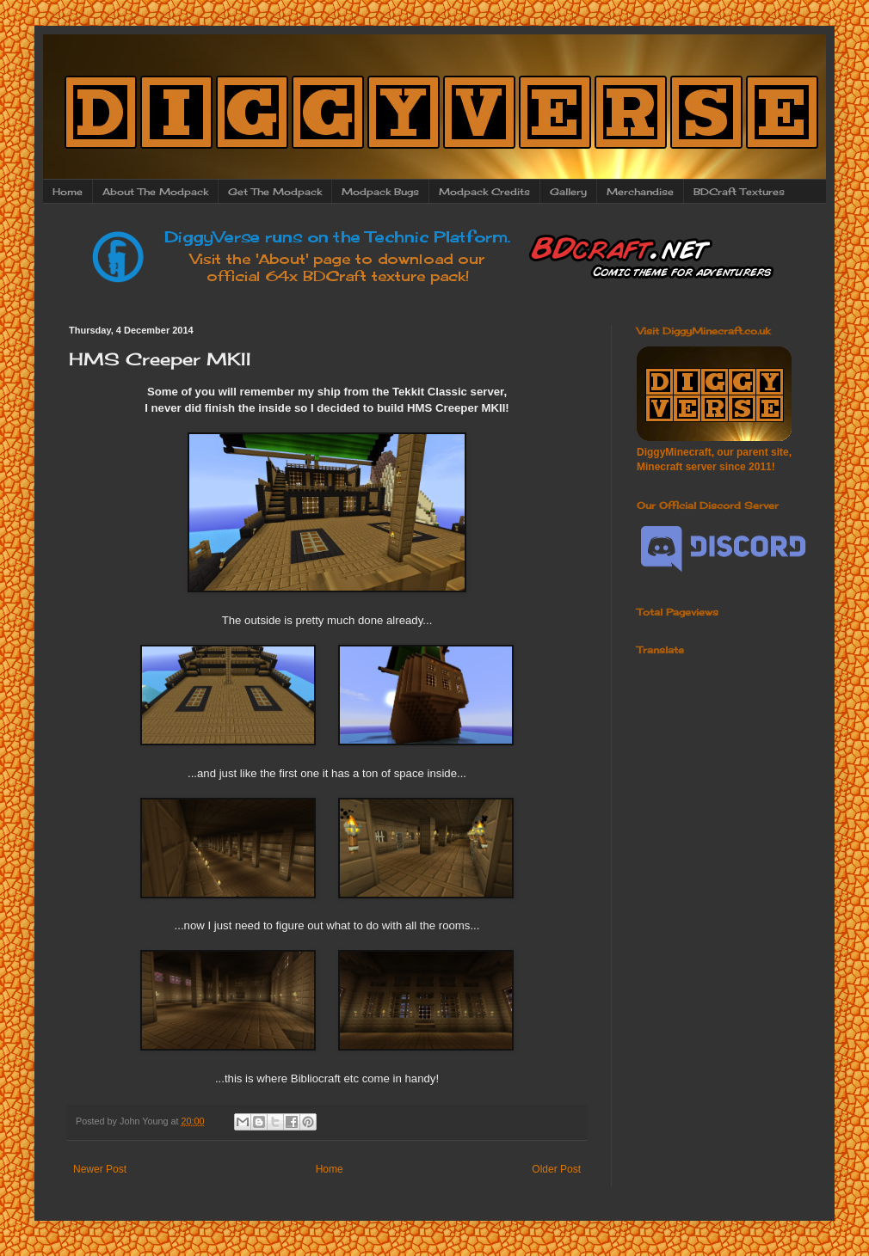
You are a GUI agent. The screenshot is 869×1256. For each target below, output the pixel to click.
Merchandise (640, 192)
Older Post (556, 1169)
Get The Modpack (275, 192)
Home (67, 192)
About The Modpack (155, 192)
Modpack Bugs (380, 192)
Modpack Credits (484, 192)
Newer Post (99, 1169)
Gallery (568, 192)
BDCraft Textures (739, 192)
